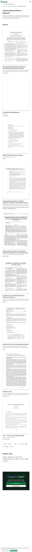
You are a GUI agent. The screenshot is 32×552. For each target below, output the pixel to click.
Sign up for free (16, 483)
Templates (10, 6)
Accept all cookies (14, 550)
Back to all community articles (9, 4)
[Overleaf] (4, 1)
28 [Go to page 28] (20, 444)
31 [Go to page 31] (3, 446)
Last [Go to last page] (11, 446)
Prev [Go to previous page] (9, 444)
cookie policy (15, 549)
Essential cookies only (5, 550)
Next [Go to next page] (7, 446)
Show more (5, 461)
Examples (15, 6)
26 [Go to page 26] (15, 444)
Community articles (22, 6)
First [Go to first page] (5, 444)
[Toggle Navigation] (30, 2)
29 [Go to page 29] (23, 444)
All (6, 6)
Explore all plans (16, 485)
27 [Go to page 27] (17, 444)
